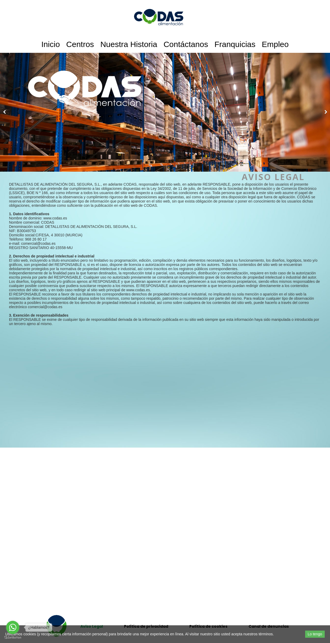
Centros (80, 44)
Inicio (50, 44)
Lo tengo (315, 634)
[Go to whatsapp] (12, 627)
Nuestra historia (128, 44)
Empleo (275, 44)
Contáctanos (185, 44)
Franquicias (234, 44)
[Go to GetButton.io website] (12, 637)
